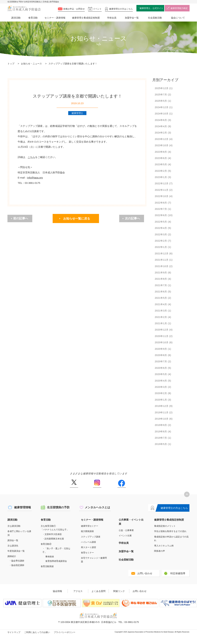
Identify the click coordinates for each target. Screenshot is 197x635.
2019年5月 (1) (163, 444)
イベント (97, 9)
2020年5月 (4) (163, 374)
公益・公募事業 (126, 530)
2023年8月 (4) (163, 152)
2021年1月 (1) (163, 323)
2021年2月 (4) (163, 317)
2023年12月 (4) (164, 139)
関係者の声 (159, 551)
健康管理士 (121, 9)
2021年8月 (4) (163, 279)
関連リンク (119, 591)
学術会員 (111, 17)
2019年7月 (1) (163, 437)
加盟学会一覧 (132, 17)
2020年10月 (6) (164, 342)
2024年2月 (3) (163, 132)
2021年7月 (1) (163, 285)
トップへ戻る (187, 494)
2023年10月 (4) (164, 145)
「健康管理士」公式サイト (150, 8)
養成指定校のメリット (165, 526)
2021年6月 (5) (163, 291)
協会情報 (57, 591)
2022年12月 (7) (164, 183)
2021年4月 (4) (163, 304)
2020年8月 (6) (163, 355)
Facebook (121, 484)
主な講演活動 (13, 526)
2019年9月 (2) (163, 425)
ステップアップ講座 (90, 536)
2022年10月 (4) (164, 196)
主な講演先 (12, 545)
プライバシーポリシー (64, 632)
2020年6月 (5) (163, 368)
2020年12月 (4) (164, 329)
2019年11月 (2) (164, 412)
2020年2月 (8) (163, 393)
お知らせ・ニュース (31, 63)
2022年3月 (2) (163, 234)
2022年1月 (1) (163, 247)
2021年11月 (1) (164, 259)
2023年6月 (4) (163, 158)
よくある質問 (98, 591)
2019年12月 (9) (164, 406)
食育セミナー (87, 552)
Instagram (97, 484)
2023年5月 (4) (163, 164)
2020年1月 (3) (163, 399)
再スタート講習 (88, 547)
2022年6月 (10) (164, 215)
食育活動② (46, 544)
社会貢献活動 (155, 17)
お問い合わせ (144, 573)
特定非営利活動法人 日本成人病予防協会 (24, 8)
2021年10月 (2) (164, 266)
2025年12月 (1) (164, 88)
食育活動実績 (47, 566)
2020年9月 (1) (163, 349)
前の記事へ (20, 218)
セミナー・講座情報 (55, 17)
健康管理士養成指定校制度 (86, 17)
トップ (10, 63)
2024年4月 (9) (163, 126)
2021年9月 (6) (163, 272)
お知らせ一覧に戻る (76, 218)
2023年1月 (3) (163, 177)
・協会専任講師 (16, 560)
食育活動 (33, 17)
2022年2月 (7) (163, 240)
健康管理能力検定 (179, 8)
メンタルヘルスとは (97, 507)
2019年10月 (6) (164, 418)
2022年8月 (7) (163, 202)
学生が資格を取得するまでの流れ (170, 531)
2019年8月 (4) (163, 431)
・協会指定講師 (16, 565)
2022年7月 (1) (163, 209)
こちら (31, 157)
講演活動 (16, 17)
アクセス (78, 591)
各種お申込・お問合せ (74, 9)
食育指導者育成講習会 (56, 561)
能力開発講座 (87, 531)
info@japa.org (35, 177)
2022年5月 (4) (163, 221)
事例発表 (49, 556)
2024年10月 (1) (164, 113)
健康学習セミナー (89, 526)
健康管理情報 (22, 507)
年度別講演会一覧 (16, 551)
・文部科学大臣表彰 (52, 534)
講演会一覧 (12, 540)
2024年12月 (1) (164, 107)
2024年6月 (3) (163, 120)
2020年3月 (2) (163, 387)
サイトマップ (13, 632)
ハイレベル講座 (88, 542)
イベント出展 (125, 535)
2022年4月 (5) (163, 228)
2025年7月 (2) (163, 94)
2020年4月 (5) (163, 380)
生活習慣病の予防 (58, 507)
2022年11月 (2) (164, 190)
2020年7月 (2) (163, 361)
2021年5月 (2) (163, 298)
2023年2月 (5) (163, 171)
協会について (178, 17)
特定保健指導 (177, 573)
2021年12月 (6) (164, 253)
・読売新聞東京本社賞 (53, 538)
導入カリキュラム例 (163, 545)
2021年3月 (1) (163, 310)
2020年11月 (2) (164, 336)
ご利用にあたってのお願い (37, 632)
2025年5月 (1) (163, 101)
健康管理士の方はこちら (174, 508)
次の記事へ (132, 218)
